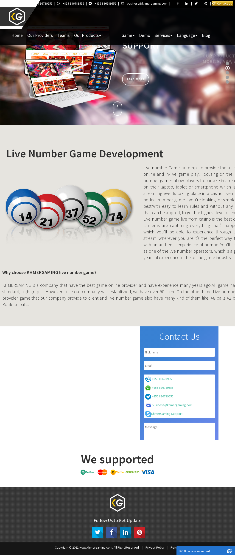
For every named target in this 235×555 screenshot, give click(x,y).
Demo (144, 35)
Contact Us (222, 3)
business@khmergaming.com (144, 3)
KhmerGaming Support (163, 414)
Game (127, 35)
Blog (206, 35)
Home (17, 35)
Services (163, 35)
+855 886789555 (39, 3)
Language (187, 35)
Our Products (87, 35)
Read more (135, 79)
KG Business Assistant (206, 551)
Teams (63, 35)
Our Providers (40, 35)
